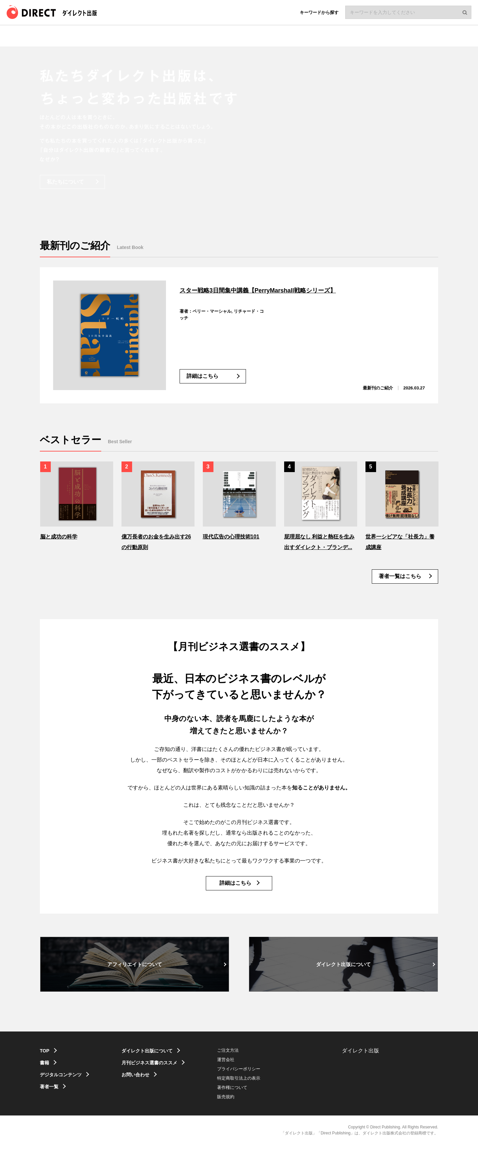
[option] (77, 500)
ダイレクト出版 (360, 1057)
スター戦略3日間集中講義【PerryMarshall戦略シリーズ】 (285, 289)
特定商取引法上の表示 (252, 1084)
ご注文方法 (242, 1056)
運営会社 (239, 1065)
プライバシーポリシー (252, 1075)
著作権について (246, 1093)
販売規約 (239, 1103)
